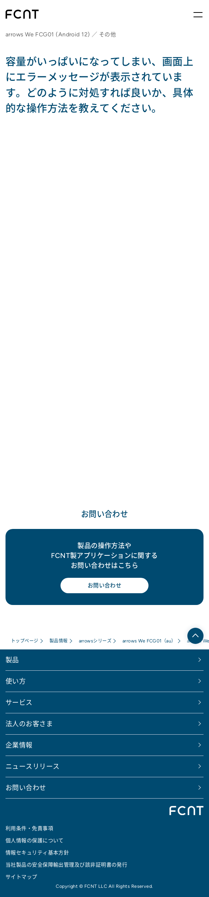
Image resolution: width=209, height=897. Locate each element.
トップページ (24, 641)
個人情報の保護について (35, 840)
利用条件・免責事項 (29, 828)
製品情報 (59, 641)
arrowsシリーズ (95, 641)
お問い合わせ (105, 585)
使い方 (16, 681)
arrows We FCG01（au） (149, 641)
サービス (19, 702)
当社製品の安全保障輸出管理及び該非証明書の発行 (66, 864)
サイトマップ (21, 876)
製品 (12, 660)
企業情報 (19, 745)
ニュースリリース (33, 766)
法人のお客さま (29, 724)
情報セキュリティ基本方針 (37, 852)
